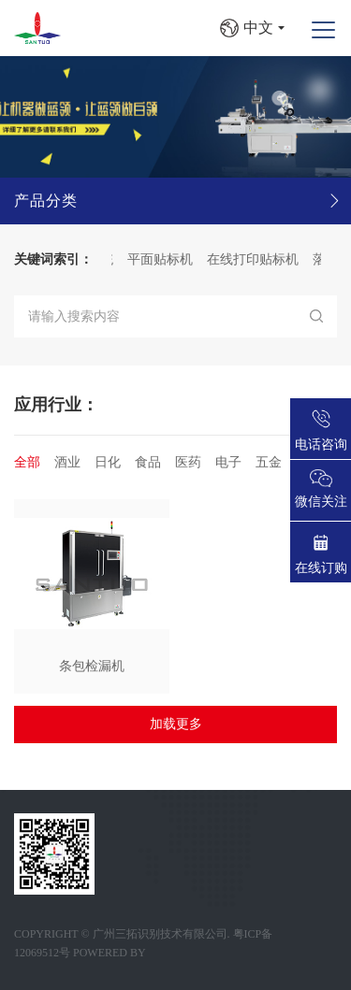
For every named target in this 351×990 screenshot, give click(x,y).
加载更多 (176, 724)
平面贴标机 (163, 259)
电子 (228, 462)
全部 (27, 462)
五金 (269, 462)
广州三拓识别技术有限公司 (160, 933)
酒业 (67, 462)
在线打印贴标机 (255, 259)
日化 (108, 462)
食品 (148, 462)
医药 (188, 462)
